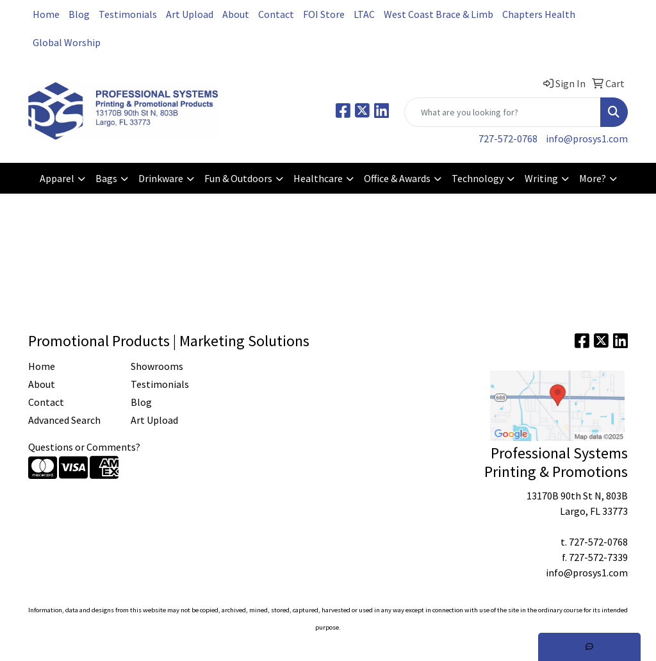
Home (46, 14)
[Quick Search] (502, 112)
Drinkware (160, 178)
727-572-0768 (508, 138)
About (235, 14)
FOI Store (324, 14)
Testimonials (128, 14)
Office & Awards (397, 178)
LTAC (364, 14)
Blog (79, 14)
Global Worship (67, 42)
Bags (106, 178)
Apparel (57, 178)
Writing (541, 178)
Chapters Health (538, 14)
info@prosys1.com (587, 138)
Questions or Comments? (84, 446)
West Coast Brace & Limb (438, 14)
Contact (276, 14)
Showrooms (157, 366)
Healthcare (318, 178)
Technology (478, 178)
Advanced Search (64, 420)
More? (592, 178)
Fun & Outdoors (238, 178)
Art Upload (189, 14)
